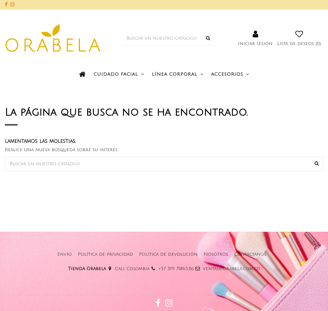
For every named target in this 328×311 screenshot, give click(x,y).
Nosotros (216, 254)
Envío (64, 254)
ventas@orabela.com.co (231, 268)
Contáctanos (250, 254)
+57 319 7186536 (176, 268)
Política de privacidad (105, 254)
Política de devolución (168, 254)
